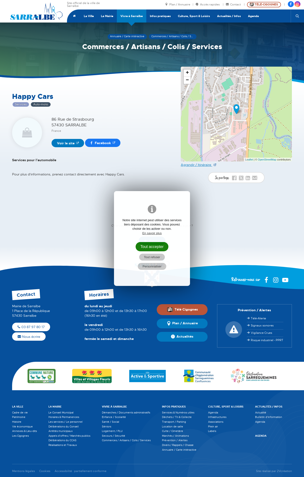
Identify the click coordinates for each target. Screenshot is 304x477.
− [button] (187, 80)
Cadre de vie (20, 412)
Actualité (260, 412)
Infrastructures (217, 417)
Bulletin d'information (268, 417)
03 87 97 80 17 (31, 327)
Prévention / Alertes (174, 440)
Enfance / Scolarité (114, 417)
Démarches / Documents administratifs (126, 412)
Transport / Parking (174, 421)
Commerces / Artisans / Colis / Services (126, 440)
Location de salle (172, 426)
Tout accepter (152, 246)
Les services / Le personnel (65, 421)
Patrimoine (18, 417)
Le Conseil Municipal (61, 412)
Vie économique (22, 426)
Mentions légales (23, 471)
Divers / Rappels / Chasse (178, 445)
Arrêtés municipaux (60, 431)
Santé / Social (110, 421)
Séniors (106, 426)
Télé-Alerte (258, 318)
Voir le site (66, 143)
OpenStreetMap (267, 159)
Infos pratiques (160, 16)
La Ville (89, 16)
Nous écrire (29, 337)
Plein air (213, 426)
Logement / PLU (112, 431)
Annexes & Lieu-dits (24, 431)
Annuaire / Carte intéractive (179, 449)
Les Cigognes (20, 435)
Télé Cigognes (182, 309)
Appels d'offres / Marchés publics (69, 435)
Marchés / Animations (175, 435)
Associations (215, 421)
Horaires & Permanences (63, 417)
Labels (212, 431)
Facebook (100, 143)
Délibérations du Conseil (63, 426)
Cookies (44, 471)
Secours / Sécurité (113, 435)
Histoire (16, 421)
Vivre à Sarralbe (131, 16)
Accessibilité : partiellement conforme (80, 471)
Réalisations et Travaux (62, 445)
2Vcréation (284, 471)
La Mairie (107, 16)
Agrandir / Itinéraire (196, 165)
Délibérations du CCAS (62, 440)
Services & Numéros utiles (178, 412)
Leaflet (249, 159)
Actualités (182, 336)
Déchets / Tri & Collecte (177, 417)
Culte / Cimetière (172, 431)
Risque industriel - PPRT (267, 340)
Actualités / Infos (229, 16)
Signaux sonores (262, 325)
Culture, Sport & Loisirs (194, 16)
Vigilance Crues (261, 333)
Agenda (253, 16)
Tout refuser (152, 257)
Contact (234, 4)
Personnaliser (152, 266)
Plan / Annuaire (177, 4)
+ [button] (187, 73)
